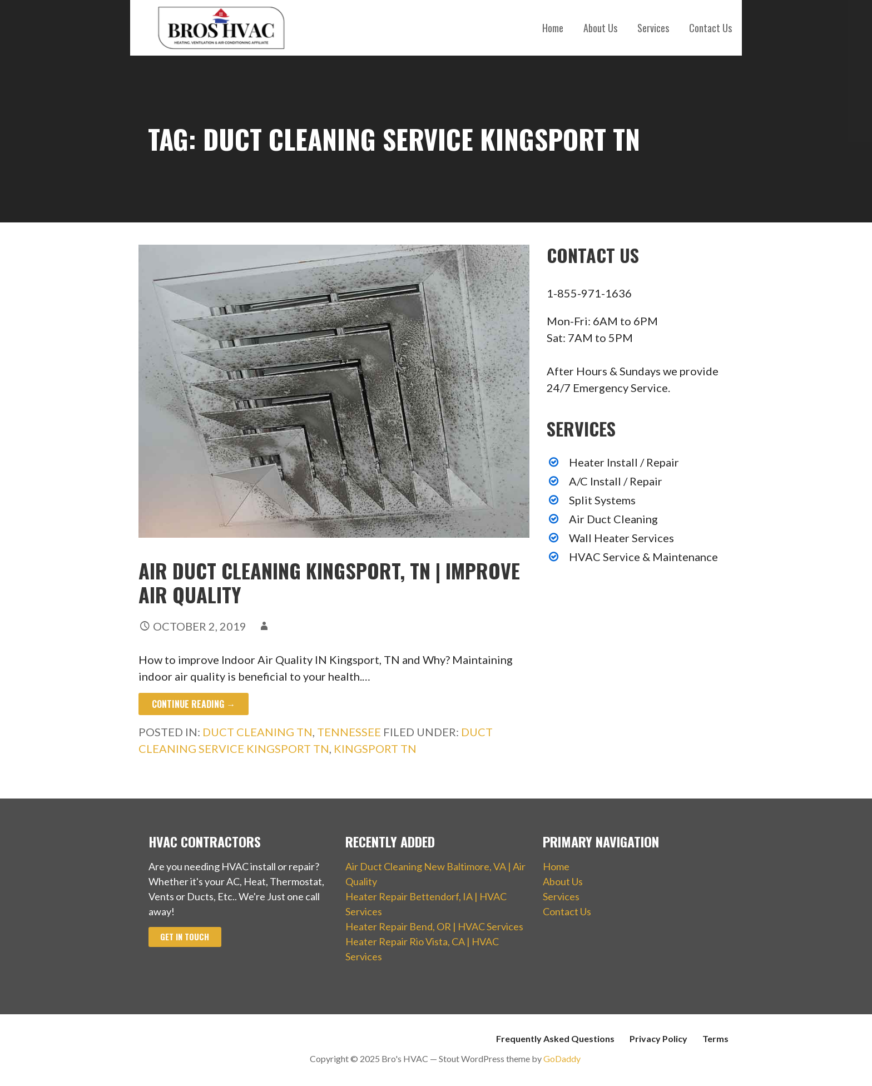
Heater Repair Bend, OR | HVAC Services (434, 926)
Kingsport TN (375, 748)
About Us (600, 28)
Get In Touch (184, 937)
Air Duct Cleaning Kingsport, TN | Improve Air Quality (329, 582)
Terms (715, 1038)
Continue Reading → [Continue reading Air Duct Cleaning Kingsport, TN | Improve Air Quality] (193, 704)
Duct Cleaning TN (257, 731)
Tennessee (349, 731)
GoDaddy (562, 1058)
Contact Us (710, 28)
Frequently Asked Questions (555, 1038)
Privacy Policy (658, 1038)
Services (653, 28)
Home (552, 28)
